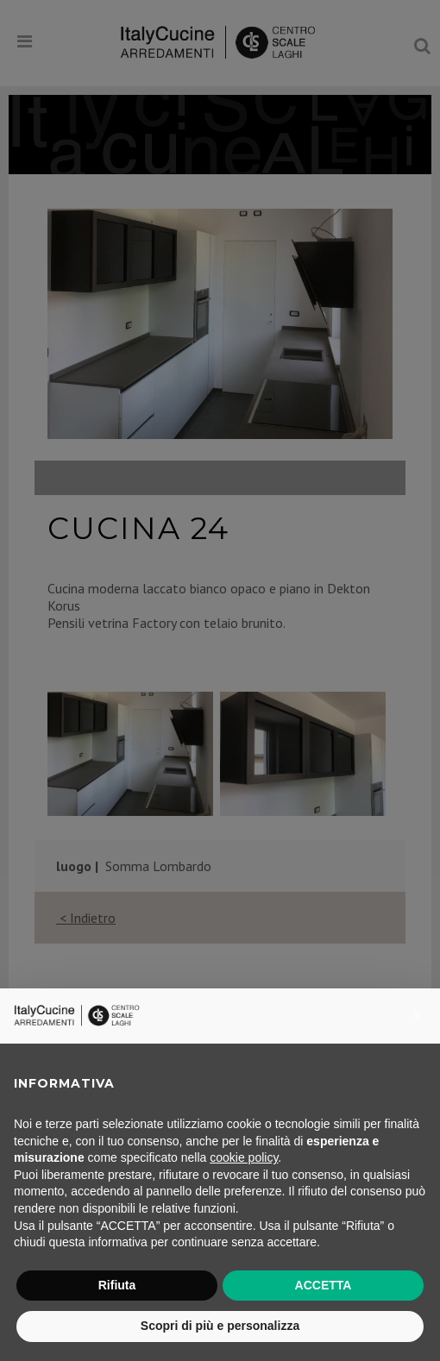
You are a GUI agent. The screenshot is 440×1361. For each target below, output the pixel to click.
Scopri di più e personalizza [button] (220, 1326)
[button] (417, 1016)
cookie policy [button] (244, 1157)
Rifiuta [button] (117, 1285)
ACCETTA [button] (323, 1285)
